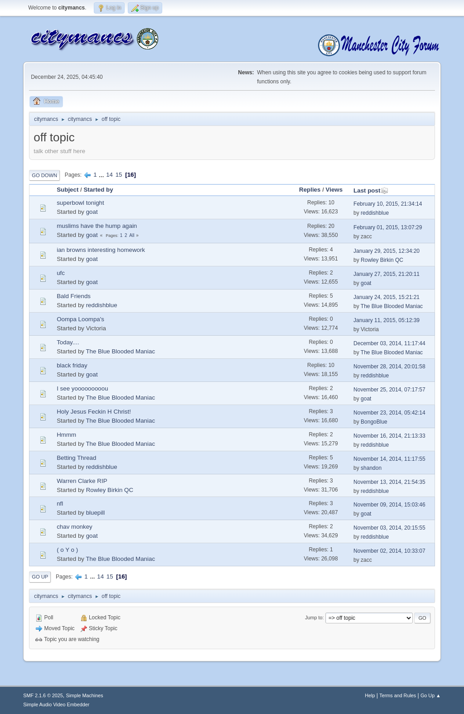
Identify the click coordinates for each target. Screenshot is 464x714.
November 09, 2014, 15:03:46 (389, 505)
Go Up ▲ (430, 695)
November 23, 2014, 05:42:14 (389, 413)
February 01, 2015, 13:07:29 (387, 227)
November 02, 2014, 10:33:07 (389, 551)
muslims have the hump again (97, 225)
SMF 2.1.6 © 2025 (43, 695)
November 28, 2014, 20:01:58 (389, 366)
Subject (67, 189)
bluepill (95, 512)
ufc (61, 273)
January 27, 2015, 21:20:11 (386, 274)
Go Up (40, 576)
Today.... (68, 342)
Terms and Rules (397, 695)
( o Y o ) (67, 549)
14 (109, 174)
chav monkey (74, 526)
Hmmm (66, 434)
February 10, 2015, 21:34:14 (387, 204)
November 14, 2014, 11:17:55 (389, 459)
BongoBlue (374, 422)
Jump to (313, 617)
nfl (60, 503)
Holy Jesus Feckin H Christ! (94, 411)
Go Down (44, 175)
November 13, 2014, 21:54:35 (389, 482)
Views (334, 189)
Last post (370, 190)
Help (370, 695)
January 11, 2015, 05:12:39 (386, 320)
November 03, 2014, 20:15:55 (389, 528)
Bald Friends (74, 296)
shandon (371, 468)
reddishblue (375, 213)
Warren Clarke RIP (82, 481)
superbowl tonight (80, 202)
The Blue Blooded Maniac (392, 306)
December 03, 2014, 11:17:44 (389, 343)
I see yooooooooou (82, 388)
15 (119, 174)
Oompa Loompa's (80, 319)
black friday (72, 365)
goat (92, 211)
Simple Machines (84, 695)
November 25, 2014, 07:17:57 (389, 389)
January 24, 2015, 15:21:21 (386, 297)
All (131, 235)
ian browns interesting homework (101, 249)
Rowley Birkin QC (382, 260)
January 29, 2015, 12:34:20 (386, 251)
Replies (309, 189)
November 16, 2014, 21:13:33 (389, 436)
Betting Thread (76, 457)
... (102, 174)
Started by (98, 189)
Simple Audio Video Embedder (56, 704)
